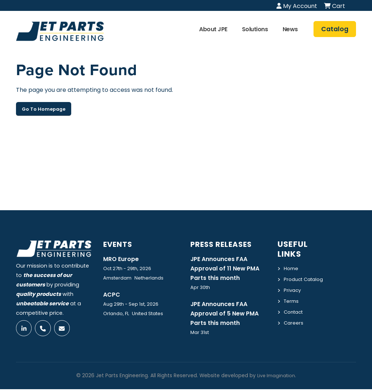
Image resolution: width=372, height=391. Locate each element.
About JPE (213, 29)
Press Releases (224, 244)
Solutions (255, 29)
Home (291, 268)
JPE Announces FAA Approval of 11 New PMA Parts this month (227, 268)
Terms (292, 308)
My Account (296, 6)
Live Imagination (276, 377)
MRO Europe (122, 258)
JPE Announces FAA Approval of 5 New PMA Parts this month (227, 315)
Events (119, 244)
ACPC (112, 294)
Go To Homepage (43, 109)
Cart (334, 6)
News (290, 29)
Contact (295, 319)
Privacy (293, 298)
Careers (294, 329)
